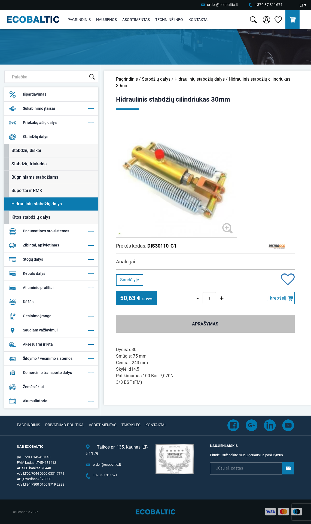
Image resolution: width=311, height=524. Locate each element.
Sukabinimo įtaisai (51, 108)
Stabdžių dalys (51, 137)
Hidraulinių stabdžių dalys (36, 203)
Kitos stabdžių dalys (30, 217)
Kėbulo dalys (51, 273)
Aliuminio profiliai (51, 288)
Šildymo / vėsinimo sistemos (51, 358)
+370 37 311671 (269, 4)
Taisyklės (130, 425)
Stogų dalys (51, 259)
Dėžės (51, 302)
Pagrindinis (79, 19)
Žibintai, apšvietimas (51, 245)
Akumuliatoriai (51, 401)
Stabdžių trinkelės (29, 163)
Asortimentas (136, 19)
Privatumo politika (64, 425)
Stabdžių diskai (26, 150)
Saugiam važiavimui (51, 330)
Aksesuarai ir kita (51, 344)
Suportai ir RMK (26, 190)
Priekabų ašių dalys (51, 123)
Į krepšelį (276, 298)
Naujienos (106, 19)
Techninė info (169, 19)
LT (301, 5)
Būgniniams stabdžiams (34, 177)
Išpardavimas (27, 94)
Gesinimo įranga (51, 316)
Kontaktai (198, 19)
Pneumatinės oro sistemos (51, 231)
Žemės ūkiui (51, 387)
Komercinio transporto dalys (51, 373)
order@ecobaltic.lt (222, 4)
